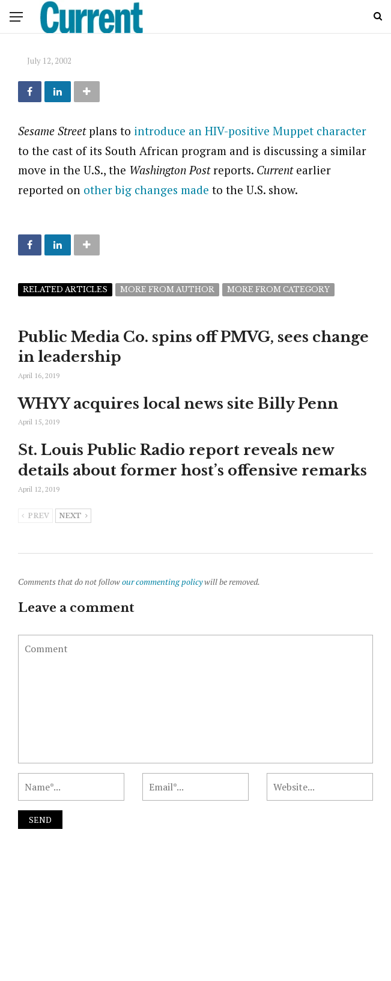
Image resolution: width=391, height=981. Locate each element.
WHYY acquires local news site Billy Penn (178, 403)
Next (73, 516)
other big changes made (146, 189)
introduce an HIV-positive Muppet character (250, 130)
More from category (278, 289)
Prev (35, 516)
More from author (167, 289)
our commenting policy (162, 581)
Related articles (65, 289)
